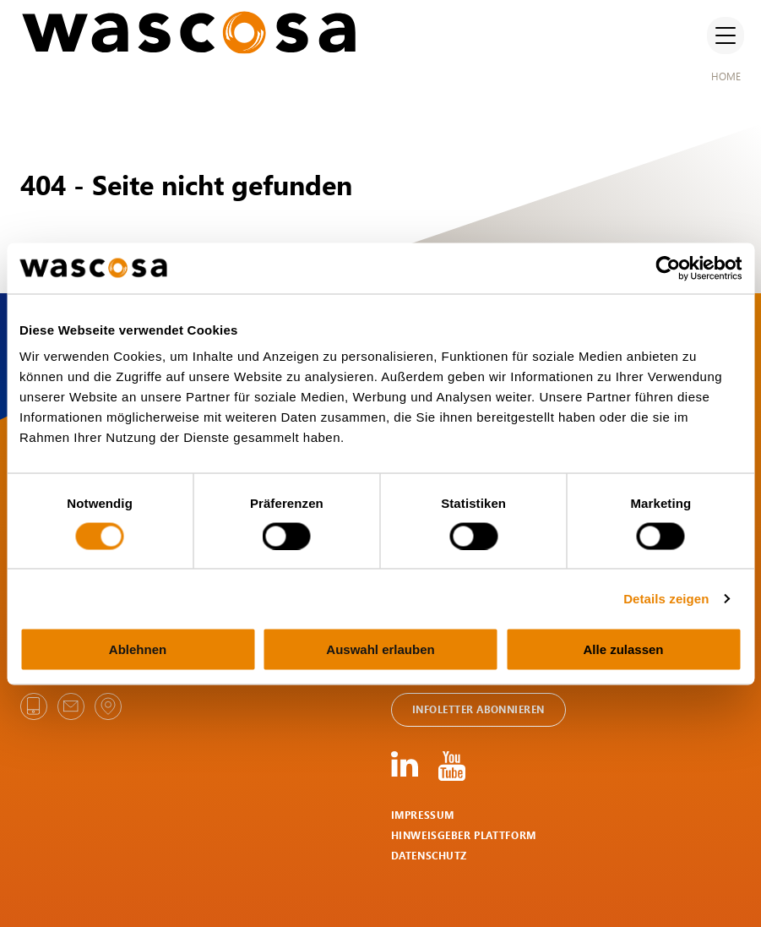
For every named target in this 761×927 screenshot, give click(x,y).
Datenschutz (429, 855)
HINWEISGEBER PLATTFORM (463, 835)
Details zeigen (666, 598)
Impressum (422, 815)
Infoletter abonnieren (478, 709)
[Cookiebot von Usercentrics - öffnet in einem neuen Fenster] (668, 268)
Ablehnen (137, 649)
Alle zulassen (623, 649)
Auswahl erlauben (380, 649)
